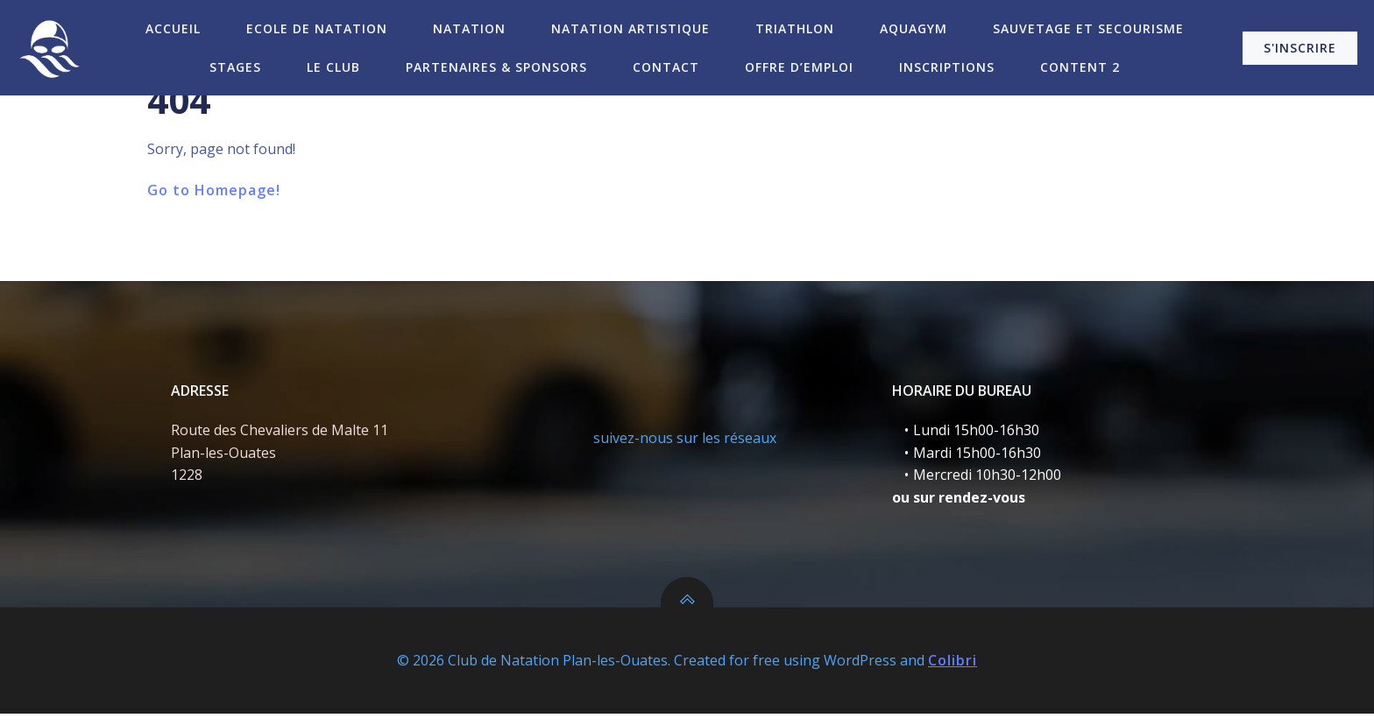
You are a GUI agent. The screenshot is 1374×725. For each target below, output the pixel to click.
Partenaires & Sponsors (496, 66)
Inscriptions (947, 66)
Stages (235, 66)
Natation (469, 27)
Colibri (952, 672)
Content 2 (1080, 66)
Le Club (333, 66)
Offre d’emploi (799, 66)
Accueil (173, 27)
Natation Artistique (630, 27)
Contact (666, 66)
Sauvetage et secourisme (1088, 27)
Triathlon (794, 27)
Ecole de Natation (316, 27)
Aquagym (913, 27)
